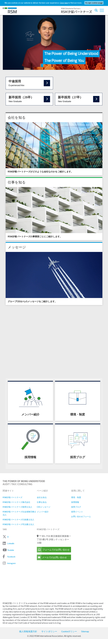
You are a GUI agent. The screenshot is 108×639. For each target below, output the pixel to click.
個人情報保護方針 (28, 631)
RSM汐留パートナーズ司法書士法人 (18, 524)
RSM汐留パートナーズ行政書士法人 (18, 519)
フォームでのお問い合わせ (53, 549)
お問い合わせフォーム (81, 516)
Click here (64, 3)
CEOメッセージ (43, 507)
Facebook (11, 557)
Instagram (11, 563)
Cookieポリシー (69, 631)
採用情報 (75, 502)
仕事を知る (42, 502)
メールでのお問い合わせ (52, 557)
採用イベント (77, 512)
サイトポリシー (49, 631)
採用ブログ (76, 507)
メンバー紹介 (43, 512)
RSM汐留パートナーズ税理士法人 (17, 507)
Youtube (10, 550)
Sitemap (85, 631)
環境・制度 (76, 497)
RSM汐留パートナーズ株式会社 (16, 502)
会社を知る (42, 497)
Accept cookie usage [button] (94, 3)
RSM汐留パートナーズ (12, 497)
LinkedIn (10, 543)
